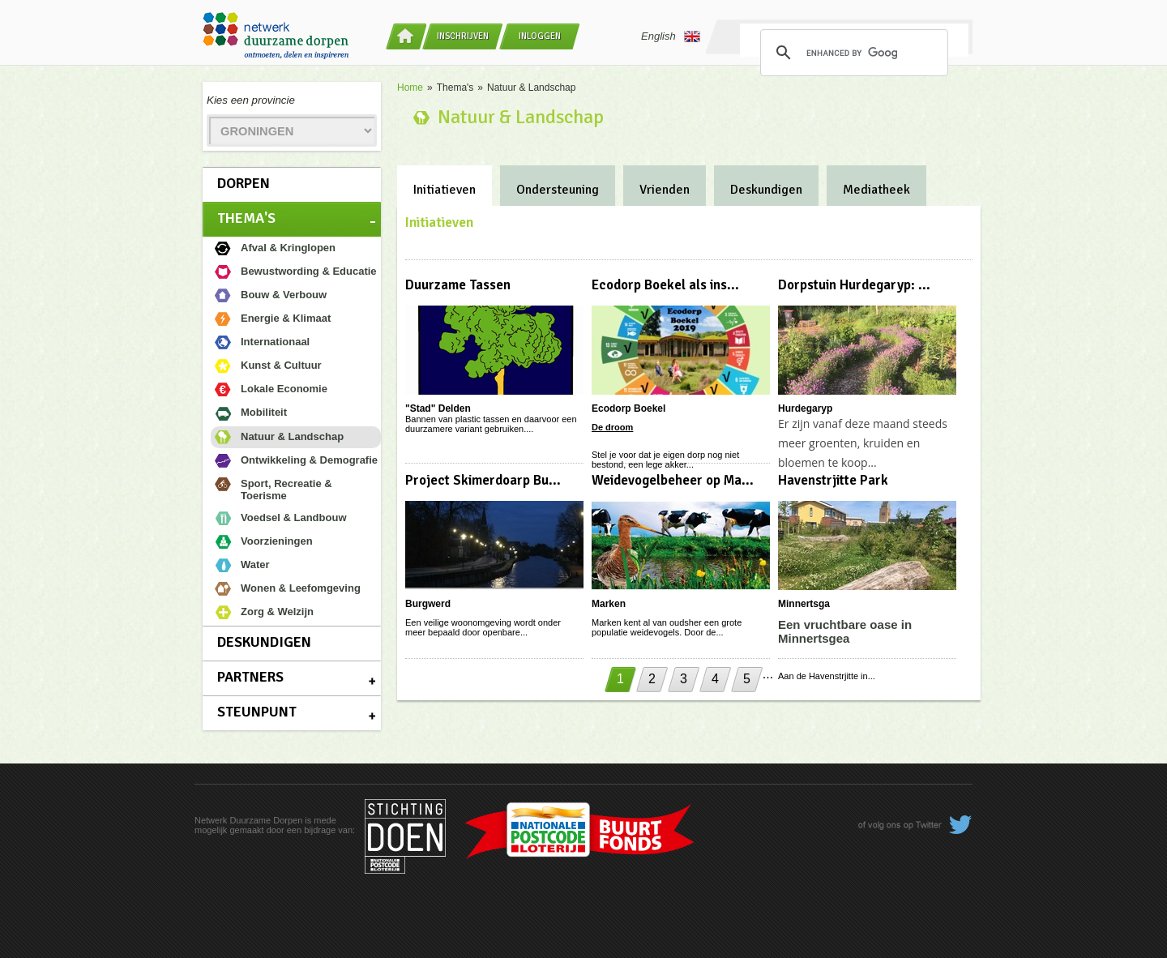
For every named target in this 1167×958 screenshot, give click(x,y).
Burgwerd (428, 603)
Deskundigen (264, 642)
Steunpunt (257, 712)
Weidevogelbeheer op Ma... (673, 480)
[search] (851, 52)
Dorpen (243, 183)
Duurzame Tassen (458, 284)
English (670, 36)
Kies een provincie (251, 100)
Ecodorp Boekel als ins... (665, 284)
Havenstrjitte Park (833, 480)
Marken (609, 603)
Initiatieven (444, 190)
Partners (250, 677)
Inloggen (540, 36)
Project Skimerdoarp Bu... (483, 480)
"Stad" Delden (438, 408)
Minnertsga (804, 603)
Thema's (246, 218)
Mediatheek (876, 190)
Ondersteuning (557, 190)
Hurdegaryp (805, 408)
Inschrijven (463, 36)
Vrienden (664, 190)
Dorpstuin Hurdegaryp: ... (854, 284)
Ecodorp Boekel (628, 408)
